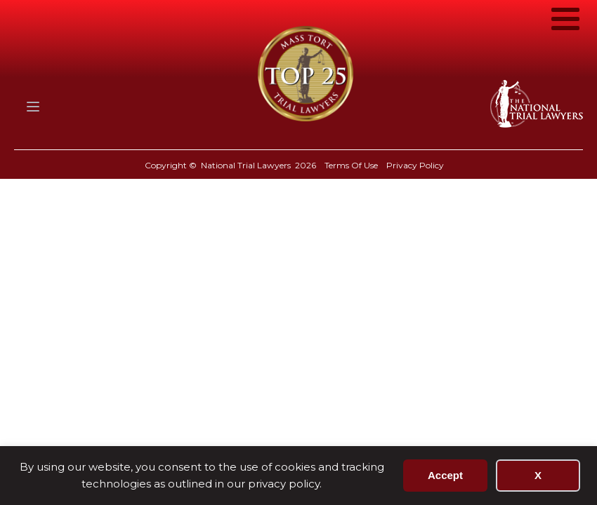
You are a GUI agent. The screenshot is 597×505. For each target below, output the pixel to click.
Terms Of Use (351, 165)
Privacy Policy (415, 165)
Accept (445, 475)
